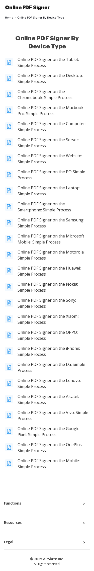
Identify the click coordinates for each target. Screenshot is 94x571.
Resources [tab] (45, 522)
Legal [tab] (45, 541)
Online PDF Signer (27, 7)
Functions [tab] (45, 503)
